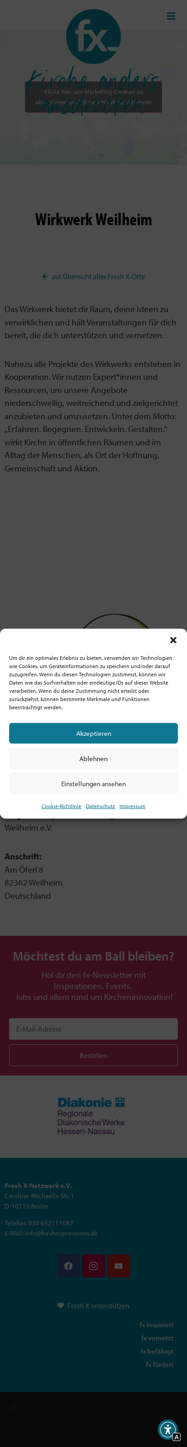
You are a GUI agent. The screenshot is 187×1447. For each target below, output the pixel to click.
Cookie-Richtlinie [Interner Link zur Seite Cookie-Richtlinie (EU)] (61, 806)
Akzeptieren (93, 733)
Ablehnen (93, 758)
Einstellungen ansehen (93, 783)
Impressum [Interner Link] (132, 806)
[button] (173, 640)
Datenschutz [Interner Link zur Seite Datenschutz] (100, 806)
